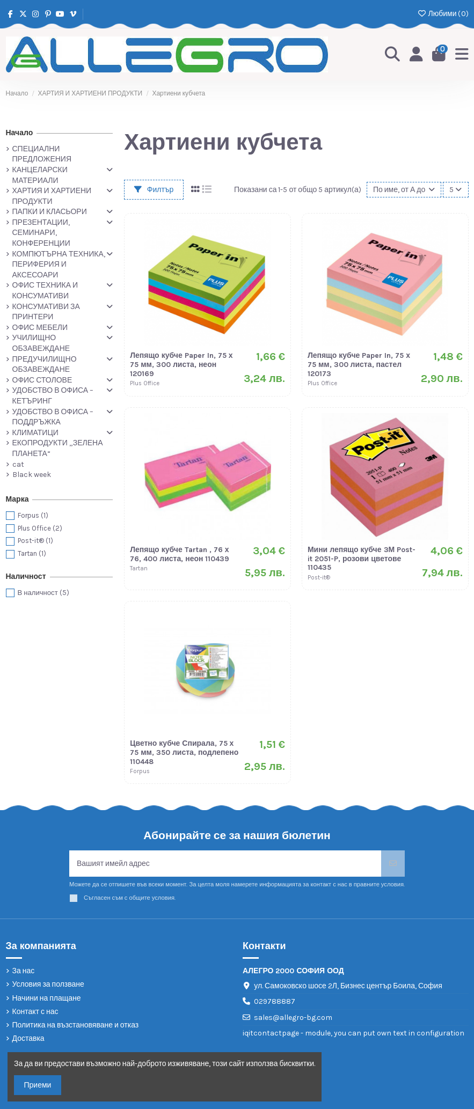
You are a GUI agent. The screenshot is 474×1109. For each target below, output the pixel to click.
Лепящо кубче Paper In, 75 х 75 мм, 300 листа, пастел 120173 (359, 364)
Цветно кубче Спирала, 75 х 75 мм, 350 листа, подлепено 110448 (184, 752)
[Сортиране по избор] (404, 189)
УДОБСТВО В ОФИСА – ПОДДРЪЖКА (53, 417)
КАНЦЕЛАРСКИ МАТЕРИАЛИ (40, 175)
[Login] (416, 54)
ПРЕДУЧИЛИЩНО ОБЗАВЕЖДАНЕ (44, 364)
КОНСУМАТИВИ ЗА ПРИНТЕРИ (46, 312)
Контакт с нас (35, 1011)
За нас (23, 970)
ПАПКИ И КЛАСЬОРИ (49, 211)
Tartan (32, 553)
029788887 (274, 1001)
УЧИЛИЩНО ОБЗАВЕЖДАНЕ (41, 343)
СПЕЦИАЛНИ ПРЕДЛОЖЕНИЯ (42, 154)
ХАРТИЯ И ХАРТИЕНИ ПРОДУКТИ (52, 196)
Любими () (442, 13)
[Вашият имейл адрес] (225, 863)
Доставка (28, 1038)
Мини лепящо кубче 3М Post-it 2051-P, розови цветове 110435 (361, 558)
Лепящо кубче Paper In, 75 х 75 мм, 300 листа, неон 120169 (181, 364)
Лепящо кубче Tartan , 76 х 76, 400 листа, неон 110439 (179, 554)
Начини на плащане (46, 998)
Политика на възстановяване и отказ (75, 1025)
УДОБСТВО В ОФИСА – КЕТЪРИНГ (53, 396)
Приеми (38, 1085)
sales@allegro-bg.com (293, 1017)
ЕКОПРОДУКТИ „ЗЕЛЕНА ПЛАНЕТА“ (57, 448)
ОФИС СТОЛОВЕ (42, 380)
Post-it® (35, 541)
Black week (31, 474)
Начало (19, 132)
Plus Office (40, 528)
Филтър (154, 189)
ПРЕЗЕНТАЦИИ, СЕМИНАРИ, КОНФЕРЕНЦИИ (41, 233)
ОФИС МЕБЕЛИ (40, 327)
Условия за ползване (48, 984)
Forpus (33, 515)
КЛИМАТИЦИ (35, 432)
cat (18, 464)
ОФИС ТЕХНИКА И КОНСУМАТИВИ (45, 290)
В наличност (43, 593)
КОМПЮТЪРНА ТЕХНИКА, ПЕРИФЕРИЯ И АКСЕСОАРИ (58, 264)
